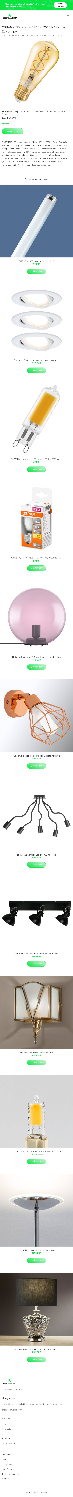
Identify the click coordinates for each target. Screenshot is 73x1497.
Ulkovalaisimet (8, 1443)
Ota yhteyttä (7, 1464)
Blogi (4, 1460)
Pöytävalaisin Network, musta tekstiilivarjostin (36, 1349)
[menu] (68, 16)
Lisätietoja (12, 131)
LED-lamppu (51, 111)
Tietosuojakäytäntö (10, 1474)
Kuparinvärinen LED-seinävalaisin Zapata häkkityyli (36, 756)
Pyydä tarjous (60, 5)
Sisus (4, 1434)
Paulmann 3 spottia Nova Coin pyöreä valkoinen (36, 360)
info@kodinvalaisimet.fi (12, 1410)
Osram (5, 114)
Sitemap (5, 1478)
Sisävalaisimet (39, 111)
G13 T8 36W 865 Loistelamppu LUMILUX (37, 261)
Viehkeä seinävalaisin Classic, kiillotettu (36, 1052)
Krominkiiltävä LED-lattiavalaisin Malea (37, 1250)
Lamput (16, 111)
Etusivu (5, 35)
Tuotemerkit (26, 111)
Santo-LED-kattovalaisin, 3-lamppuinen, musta (36, 953)
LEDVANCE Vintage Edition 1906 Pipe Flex (36, 855)
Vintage (61, 111)
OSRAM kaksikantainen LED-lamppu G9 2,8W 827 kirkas (36, 459)
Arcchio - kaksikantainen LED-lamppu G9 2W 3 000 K (36, 1151)
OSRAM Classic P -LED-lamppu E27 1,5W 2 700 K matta (36, 558)
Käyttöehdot (7, 1469)
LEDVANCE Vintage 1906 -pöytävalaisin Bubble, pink (36, 657)
